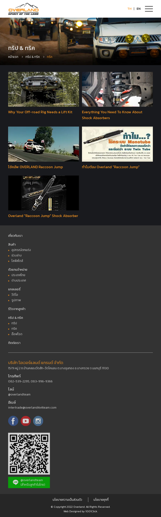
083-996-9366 (42, 382)
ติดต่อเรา (14, 344)
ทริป (14, 324)
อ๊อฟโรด (17, 335)
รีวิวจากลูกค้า (16, 310)
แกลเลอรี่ (14, 290)
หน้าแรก (13, 56)
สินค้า (12, 245)
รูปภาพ (16, 301)
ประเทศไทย (18, 276)
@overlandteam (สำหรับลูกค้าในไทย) (29, 483)
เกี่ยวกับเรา (15, 237)
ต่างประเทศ (19, 281)
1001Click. (91, 511)
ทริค (14, 330)
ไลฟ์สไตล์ (17, 262)
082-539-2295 (18, 382)
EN (138, 8)
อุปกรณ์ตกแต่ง (21, 251)
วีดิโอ (15, 296)
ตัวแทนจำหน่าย (17, 271)
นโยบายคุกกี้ (101, 499)
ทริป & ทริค (33, 56)
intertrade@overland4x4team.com (32, 408)
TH (129, 8)
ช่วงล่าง (17, 256)
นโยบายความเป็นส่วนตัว (67, 499)
